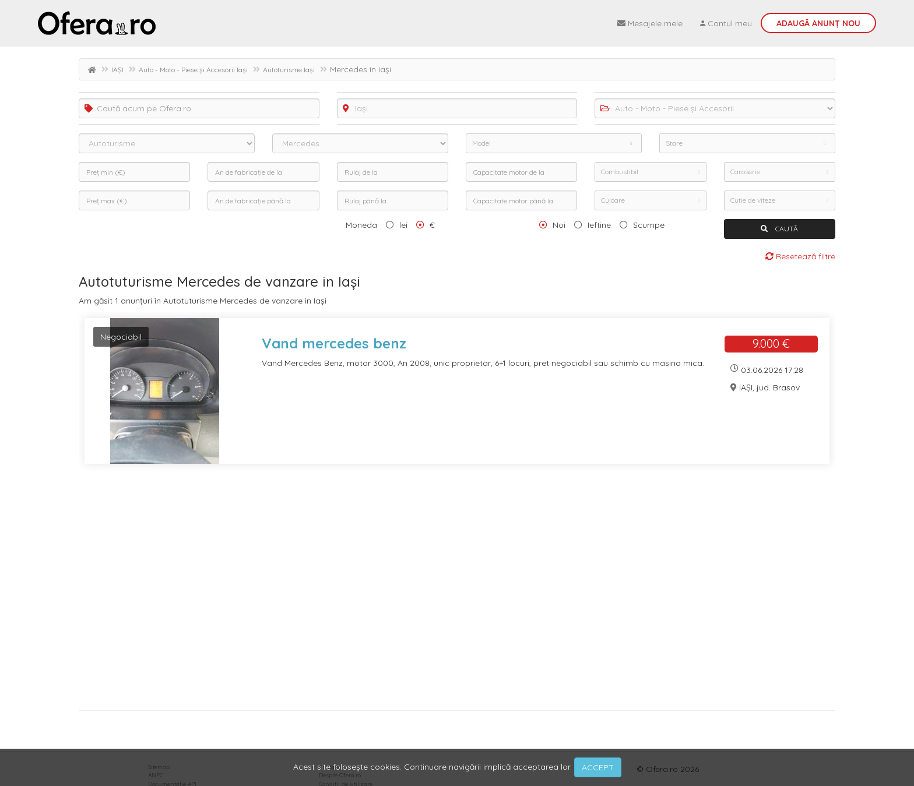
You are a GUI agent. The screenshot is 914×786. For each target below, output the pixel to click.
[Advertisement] (428, 591)
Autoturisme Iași (289, 69)
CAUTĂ (779, 228)
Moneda (361, 225)
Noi (559, 225)
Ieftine (599, 225)
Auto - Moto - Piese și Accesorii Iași (193, 69)
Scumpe (649, 225)
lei (403, 225)
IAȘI (117, 69)
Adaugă (818, 23)
